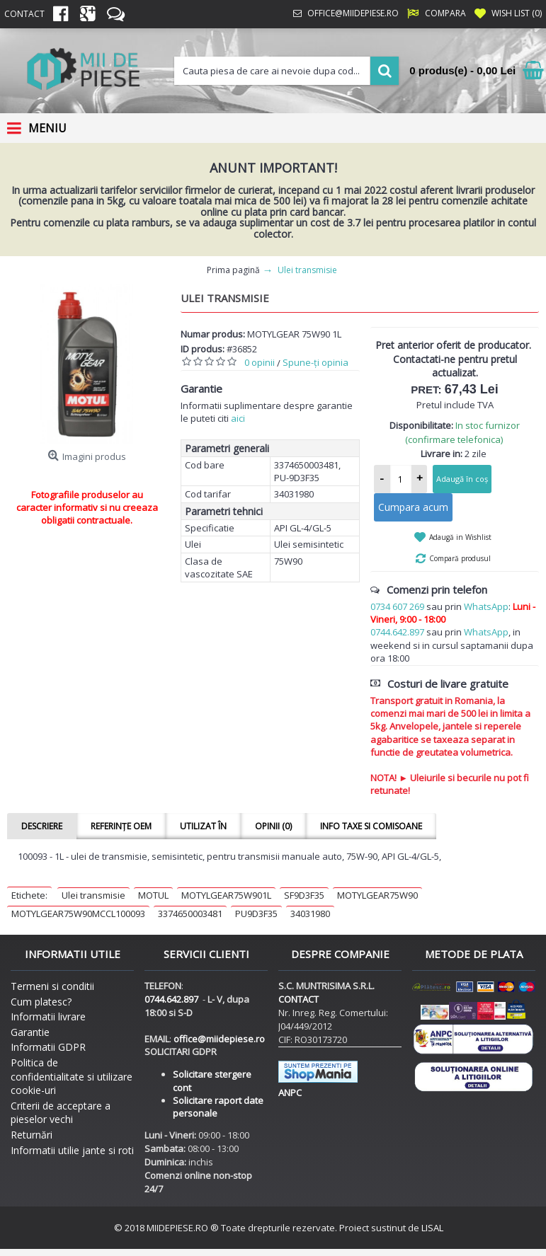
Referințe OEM (121, 826)
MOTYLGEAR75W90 (377, 895)
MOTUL (153, 895)
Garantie (30, 1032)
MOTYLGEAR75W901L (226, 895)
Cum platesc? (41, 1001)
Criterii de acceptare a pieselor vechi (60, 1113)
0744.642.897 (397, 632)
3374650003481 (190, 913)
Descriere (41, 826)
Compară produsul (460, 558)
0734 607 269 (397, 606)
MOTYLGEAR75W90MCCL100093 (78, 913)
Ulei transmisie (93, 895)
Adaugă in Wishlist (460, 537)
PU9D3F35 (256, 913)
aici (238, 418)
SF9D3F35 (304, 895)
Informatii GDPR (48, 1047)
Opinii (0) (273, 826)
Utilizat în (203, 826)
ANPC (290, 1092)
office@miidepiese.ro (219, 1038)
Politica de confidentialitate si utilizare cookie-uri (71, 1076)
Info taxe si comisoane (371, 826)
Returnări (31, 1134)
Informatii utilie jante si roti (72, 1150)
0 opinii (259, 362)
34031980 (310, 913)
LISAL (432, 1227)
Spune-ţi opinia (315, 362)
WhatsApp (486, 606)
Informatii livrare (48, 1016)
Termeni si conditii (52, 986)
